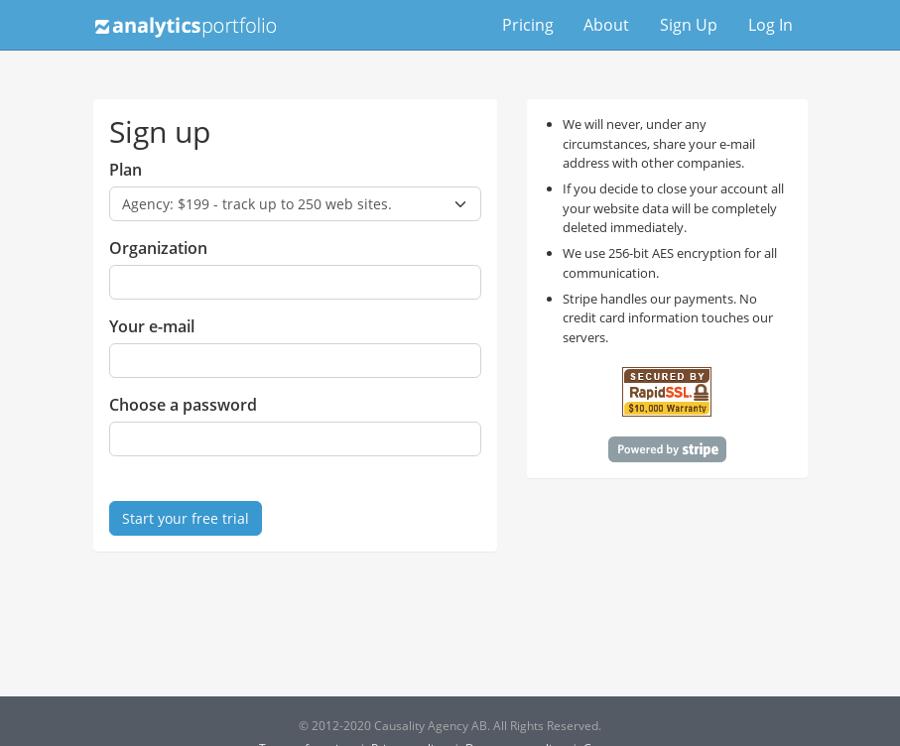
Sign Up (688, 25)
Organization (158, 248)
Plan (125, 170)
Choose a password (183, 405)
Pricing (528, 25)
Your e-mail (151, 326)
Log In (770, 25)
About (606, 25)
